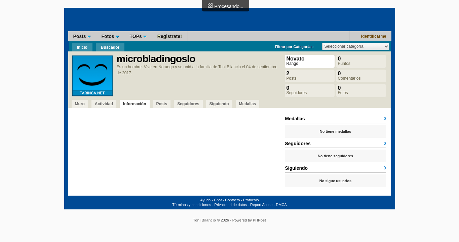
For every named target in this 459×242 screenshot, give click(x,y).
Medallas (247, 104)
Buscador (110, 47)
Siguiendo (219, 104)
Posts (82, 36)
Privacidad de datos (231, 205)
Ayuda (205, 200)
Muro (80, 104)
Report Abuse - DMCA (268, 205)
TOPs (138, 36)
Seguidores (188, 104)
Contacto (232, 200)
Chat (218, 200)
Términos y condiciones (191, 205)
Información (134, 104)
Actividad (104, 104)
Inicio (82, 47)
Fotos (110, 36)
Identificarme (373, 36)
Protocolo (251, 200)
